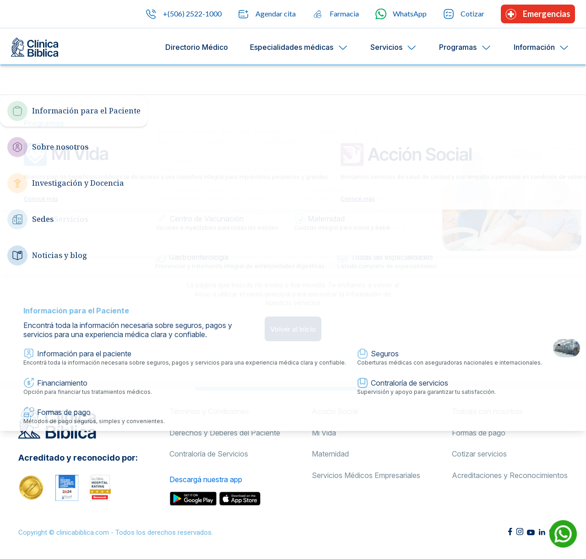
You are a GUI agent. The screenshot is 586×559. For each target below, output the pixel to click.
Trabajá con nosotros (487, 411)
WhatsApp (401, 14)
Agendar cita (267, 14)
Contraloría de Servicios (208, 453)
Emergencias (537, 14)
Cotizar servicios (479, 453)
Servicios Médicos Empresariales (366, 475)
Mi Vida (324, 432)
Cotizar (463, 14)
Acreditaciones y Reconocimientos (510, 475)
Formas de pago (478, 432)
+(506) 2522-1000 (184, 14)
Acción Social (335, 411)
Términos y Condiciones (209, 411)
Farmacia (335, 14)
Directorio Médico (196, 47)
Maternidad (330, 453)
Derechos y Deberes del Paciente (224, 432)
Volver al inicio (293, 328)
